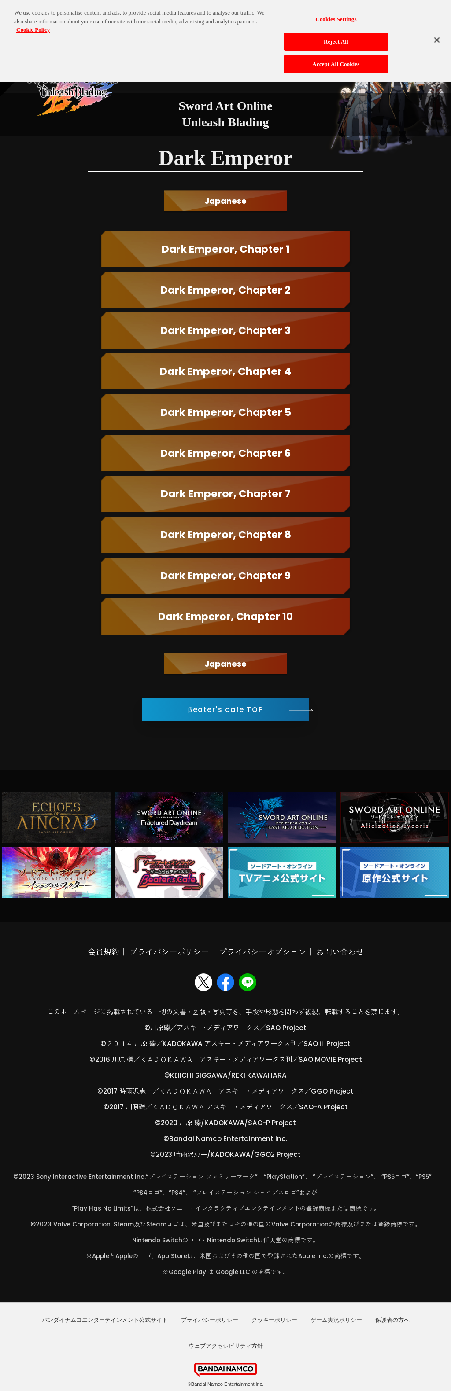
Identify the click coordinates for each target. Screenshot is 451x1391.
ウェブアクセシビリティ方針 (226, 1346)
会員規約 (103, 952)
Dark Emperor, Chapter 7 (226, 493)
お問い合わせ (340, 952)
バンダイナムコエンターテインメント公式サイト (105, 1320)
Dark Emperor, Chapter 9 (225, 575)
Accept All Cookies (335, 57)
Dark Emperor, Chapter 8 (225, 534)
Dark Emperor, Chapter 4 (225, 371)
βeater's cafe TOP (225, 710)
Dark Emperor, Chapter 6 (225, 453)
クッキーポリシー (274, 1320)
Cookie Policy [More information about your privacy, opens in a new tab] (33, 22)
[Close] (437, 33)
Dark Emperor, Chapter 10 (225, 616)
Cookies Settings (335, 12)
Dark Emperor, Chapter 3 (225, 330)
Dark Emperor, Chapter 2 (225, 290)
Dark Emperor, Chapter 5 (225, 412)
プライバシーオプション (262, 952)
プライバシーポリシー (169, 952)
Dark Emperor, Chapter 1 (226, 249)
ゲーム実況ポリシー (336, 1320)
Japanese (225, 200)
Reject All (336, 34)
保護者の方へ (392, 1320)
